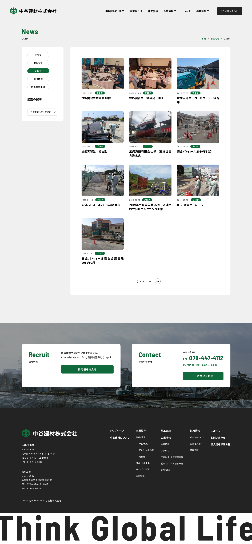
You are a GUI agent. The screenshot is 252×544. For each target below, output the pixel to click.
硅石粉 (142, 456)
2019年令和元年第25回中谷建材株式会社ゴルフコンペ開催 (150, 207)
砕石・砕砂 (143, 443)
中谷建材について (114, 11)
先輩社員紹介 (196, 443)
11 (150, 281)
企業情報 (166, 437)
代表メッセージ (197, 437)
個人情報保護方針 (220, 444)
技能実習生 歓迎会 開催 (146, 98)
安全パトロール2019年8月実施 (101, 205)
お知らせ (215, 38)
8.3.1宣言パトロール (190, 205)
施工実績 (153, 11)
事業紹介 (141, 430)
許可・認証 (165, 469)
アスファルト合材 (146, 449)
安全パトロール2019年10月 (194, 151)
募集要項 (194, 449)
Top (204, 38)
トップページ (117, 430)
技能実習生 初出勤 (94, 151)
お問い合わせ (231, 11)
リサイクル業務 (142, 469)
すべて (38, 54)
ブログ (38, 70)
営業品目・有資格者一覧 (172, 463)
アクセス (165, 450)
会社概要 (165, 444)
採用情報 (38, 78)
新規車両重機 (38, 86)
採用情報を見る (87, 369)
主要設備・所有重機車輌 (172, 456)
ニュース (186, 11)
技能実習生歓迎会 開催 (96, 98)
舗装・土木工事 (143, 462)
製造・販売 (141, 437)
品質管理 (140, 475)
